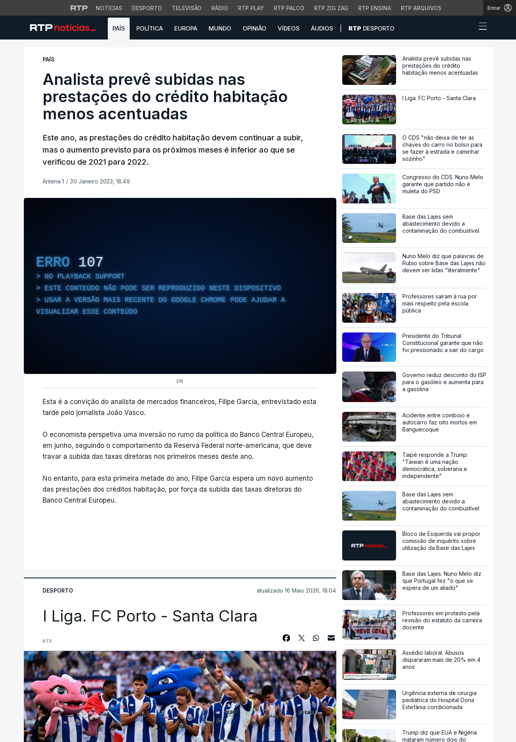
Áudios (322, 28)
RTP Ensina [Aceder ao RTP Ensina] (374, 8)
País (118, 28)
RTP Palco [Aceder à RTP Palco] (289, 8)
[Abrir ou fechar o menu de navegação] (480, 27)
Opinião (254, 28)
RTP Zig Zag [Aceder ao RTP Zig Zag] (331, 8)
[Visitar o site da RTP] (79, 8)
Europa (185, 28)
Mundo (220, 28)
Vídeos (289, 28)
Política (149, 28)
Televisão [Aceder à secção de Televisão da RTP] (187, 8)
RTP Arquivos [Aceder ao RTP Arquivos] (421, 8)
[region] (180, 286)
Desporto (371, 28)
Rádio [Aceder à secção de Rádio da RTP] (219, 8)
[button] (468, 28)
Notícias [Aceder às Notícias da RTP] (109, 8)
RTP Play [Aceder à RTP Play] (251, 8)
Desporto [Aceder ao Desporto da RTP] (147, 8)
